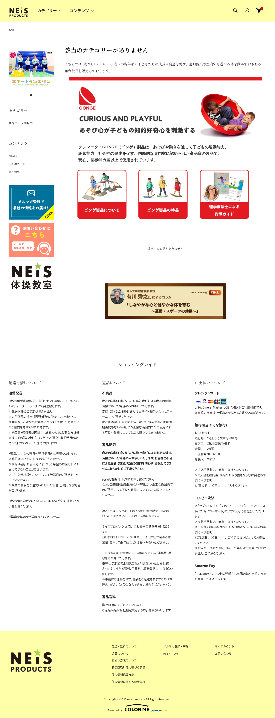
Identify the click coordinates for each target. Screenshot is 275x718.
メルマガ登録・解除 (175, 646)
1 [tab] (31, 95)
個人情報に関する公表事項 (128, 682)
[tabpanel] (31, 68)
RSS (165, 653)
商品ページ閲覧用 (21, 123)
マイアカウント (224, 646)
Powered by (137, 708)
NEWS (13, 156)
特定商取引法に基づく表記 (128, 667)
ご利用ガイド (17, 164)
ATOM (174, 653)
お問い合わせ (223, 653)
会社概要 (14, 172)
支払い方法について (124, 660)
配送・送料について (124, 646)
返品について (120, 653)
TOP (11, 30)
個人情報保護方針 (123, 674)
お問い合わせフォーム (118, 516)
